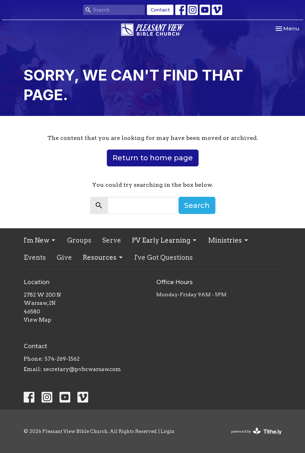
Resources (103, 257)
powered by (256, 431)
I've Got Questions (163, 257)
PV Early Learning (164, 240)
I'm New (40, 240)
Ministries (228, 240)
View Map (37, 320)
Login (168, 431)
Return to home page (153, 158)
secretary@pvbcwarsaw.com (82, 369)
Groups (79, 240)
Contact (160, 10)
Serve (111, 240)
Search (197, 205)
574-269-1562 (62, 359)
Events (35, 257)
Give (64, 257)
